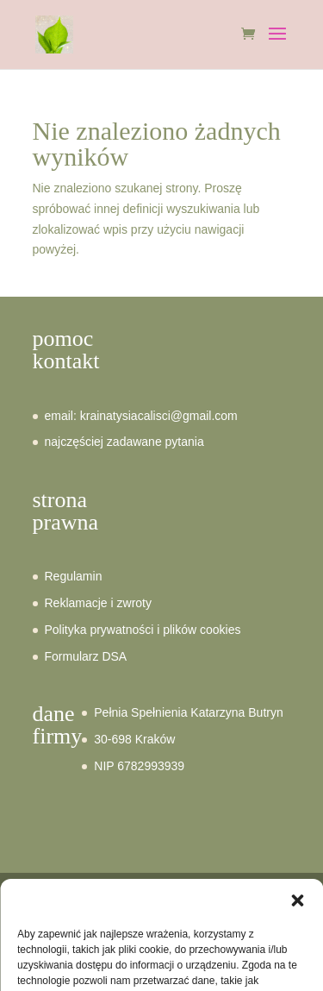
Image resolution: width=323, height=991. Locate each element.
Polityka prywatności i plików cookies (143, 630)
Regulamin (73, 576)
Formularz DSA (86, 656)
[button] (297, 925)
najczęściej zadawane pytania (124, 441)
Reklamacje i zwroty (98, 603)
